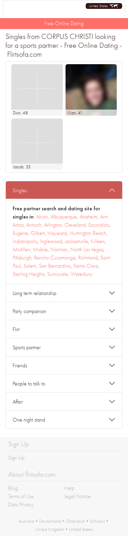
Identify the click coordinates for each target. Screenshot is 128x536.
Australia (26, 521)
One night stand (29, 419)
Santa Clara (85, 265)
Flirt (16, 329)
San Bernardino (55, 265)
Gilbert (38, 233)
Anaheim (88, 216)
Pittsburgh (22, 257)
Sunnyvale (57, 274)
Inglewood (51, 241)
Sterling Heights (28, 274)
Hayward (57, 233)
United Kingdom (49, 529)
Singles (20, 190)
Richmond (88, 257)
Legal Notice (77, 496)
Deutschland (50, 521)
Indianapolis (25, 241)
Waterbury (82, 274)
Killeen (98, 241)
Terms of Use (21, 496)
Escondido (98, 224)
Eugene (20, 233)
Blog (13, 488)
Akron (42, 216)
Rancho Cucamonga (54, 257)
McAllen (21, 249)
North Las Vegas (86, 249)
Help (69, 488)
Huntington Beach (88, 233)
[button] (104, 6)
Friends (20, 365)
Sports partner (27, 347)
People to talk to (29, 383)
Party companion (29, 311)
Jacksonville (76, 241)
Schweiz (97, 521)
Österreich (75, 521)
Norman (59, 249)
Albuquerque (64, 216)
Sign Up (16, 457)
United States (81, 529)
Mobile (40, 249)
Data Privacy (20, 504)
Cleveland (75, 224)
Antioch (33, 224)
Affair (18, 401)
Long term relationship (34, 293)
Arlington (53, 224)
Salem (30, 265)
